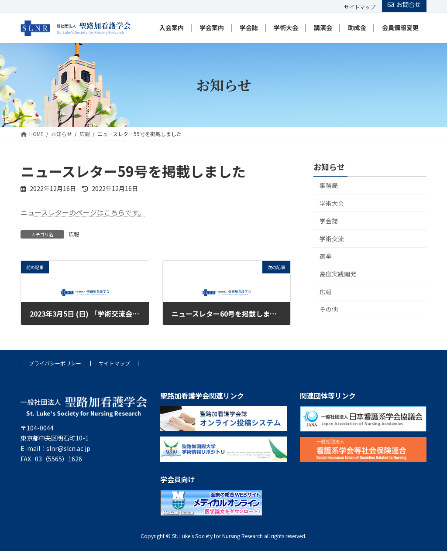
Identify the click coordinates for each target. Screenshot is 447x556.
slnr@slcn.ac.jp (68, 448)
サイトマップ (359, 6)
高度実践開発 (338, 273)
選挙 (326, 256)
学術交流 (332, 238)
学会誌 (329, 220)
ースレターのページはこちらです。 (89, 212)
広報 (74, 234)
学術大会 (332, 202)
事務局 (329, 185)
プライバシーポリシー (55, 363)
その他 (329, 309)
